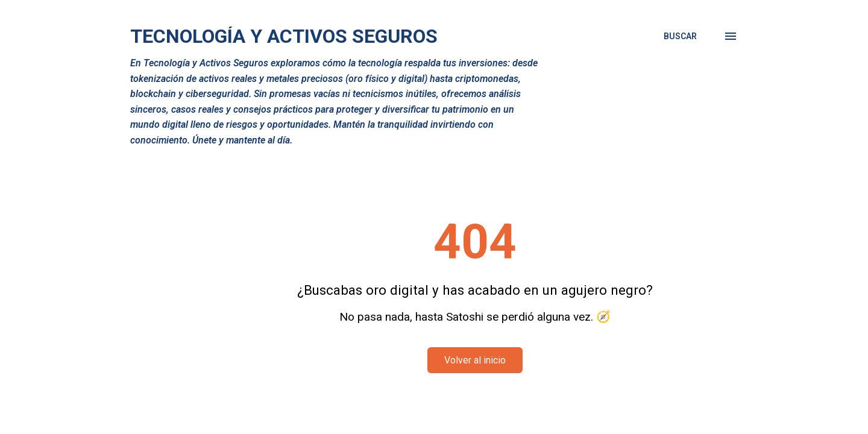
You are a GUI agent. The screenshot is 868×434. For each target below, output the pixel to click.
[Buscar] (680, 36)
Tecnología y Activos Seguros (284, 36)
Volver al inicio (475, 360)
